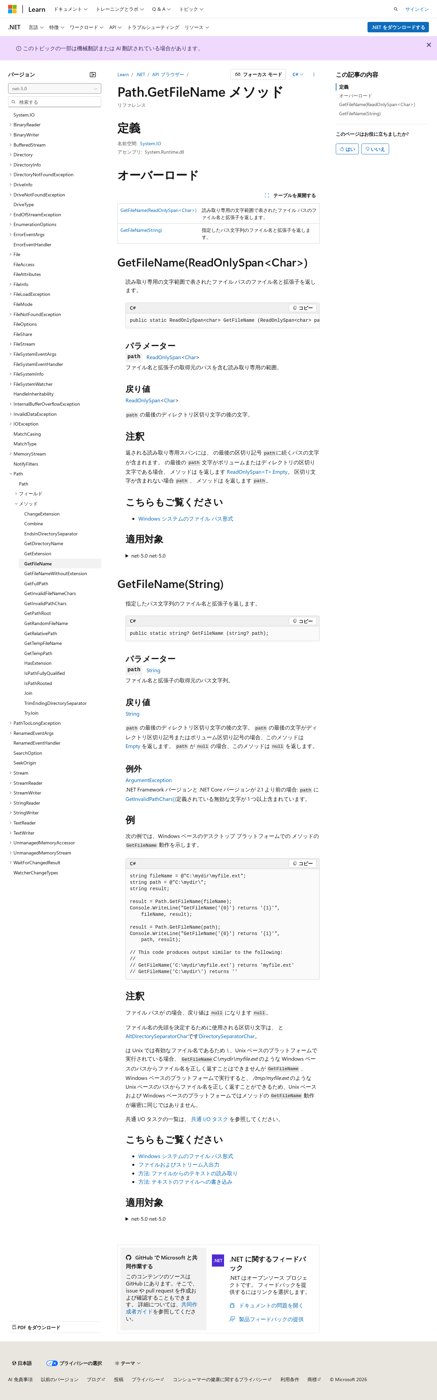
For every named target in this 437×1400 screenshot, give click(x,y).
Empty (133, 745)
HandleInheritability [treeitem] (33, 394)
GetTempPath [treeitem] (38, 653)
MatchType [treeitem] (24, 443)
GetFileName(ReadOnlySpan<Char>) (158, 210)
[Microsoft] (12, 9)
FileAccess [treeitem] (23, 264)
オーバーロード (355, 95)
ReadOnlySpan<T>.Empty (257, 471)
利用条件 (289, 1379)
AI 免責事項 (20, 1379)
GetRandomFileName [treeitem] (46, 623)
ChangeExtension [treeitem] (42, 513)
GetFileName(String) (141, 230)
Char (190, 357)
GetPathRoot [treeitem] (37, 613)
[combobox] (54, 88)
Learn (123, 74)
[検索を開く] (396, 9)
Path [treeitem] (23, 483)
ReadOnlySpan (163, 357)
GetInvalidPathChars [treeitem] (45, 603)
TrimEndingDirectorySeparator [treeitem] (55, 703)
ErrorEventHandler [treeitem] (32, 244)
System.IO (150, 143)
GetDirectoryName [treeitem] (43, 543)
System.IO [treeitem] (24, 115)
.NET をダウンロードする (398, 27)
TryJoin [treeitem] (31, 713)
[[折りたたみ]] (92, 74)
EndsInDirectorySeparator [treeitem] (51, 533)
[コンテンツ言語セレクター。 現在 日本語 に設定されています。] (22, 1363)
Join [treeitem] (28, 693)
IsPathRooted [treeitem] (38, 683)
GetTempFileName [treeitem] (43, 643)
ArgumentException (149, 779)
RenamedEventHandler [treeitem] (36, 743)
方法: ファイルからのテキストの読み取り (188, 1173)
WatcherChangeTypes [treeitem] (35, 872)
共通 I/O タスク (209, 1118)
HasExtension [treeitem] (38, 663)
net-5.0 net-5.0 (148, 555)
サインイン (417, 9)
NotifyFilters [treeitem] (25, 464)
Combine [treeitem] (33, 523)
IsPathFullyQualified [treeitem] (44, 673)
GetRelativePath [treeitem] (40, 633)
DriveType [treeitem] (23, 204)
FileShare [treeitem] (22, 334)
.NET (140, 74)
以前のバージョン (60, 1379)
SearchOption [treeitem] (27, 753)
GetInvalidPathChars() (151, 798)
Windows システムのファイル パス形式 (185, 518)
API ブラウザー (168, 74)
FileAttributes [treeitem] (27, 274)
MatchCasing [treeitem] (27, 434)
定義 (344, 87)
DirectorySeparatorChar (227, 1035)
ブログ (94, 1379)
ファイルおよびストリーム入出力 (178, 1164)
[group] (223, 320)
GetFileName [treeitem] (38, 563)
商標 (312, 1379)
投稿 (119, 1379)
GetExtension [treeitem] (37, 553)
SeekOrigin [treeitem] (24, 762)
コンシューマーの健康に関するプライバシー (220, 1379)
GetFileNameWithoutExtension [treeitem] (55, 573)
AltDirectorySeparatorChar (157, 1035)
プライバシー (146, 1379)
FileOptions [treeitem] (25, 324)
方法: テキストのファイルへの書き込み (185, 1181)
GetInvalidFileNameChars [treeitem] (50, 593)
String (153, 670)
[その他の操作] (314, 74)
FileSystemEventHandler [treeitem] (38, 364)
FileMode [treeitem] (22, 304)
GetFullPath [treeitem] (36, 583)
